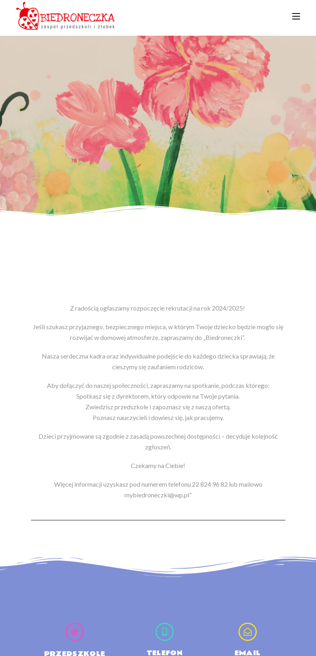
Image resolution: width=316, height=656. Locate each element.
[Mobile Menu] (296, 16)
